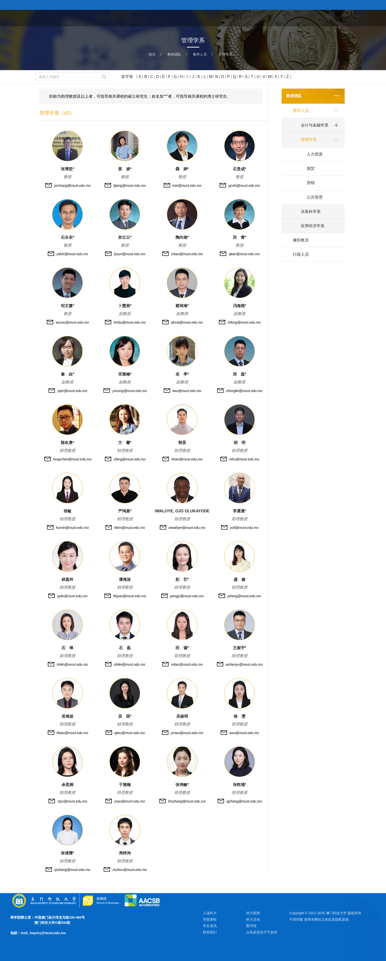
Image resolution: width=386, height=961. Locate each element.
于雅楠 (125, 785)
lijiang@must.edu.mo (129, 186)
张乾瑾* (239, 785)
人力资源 (314, 154)
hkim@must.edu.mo (129, 528)
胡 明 (239, 443)
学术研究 (315, 17)
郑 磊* (239, 374)
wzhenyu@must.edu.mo (244, 664)
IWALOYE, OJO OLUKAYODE (182, 511)
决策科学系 (311, 211)
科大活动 (253, 919)
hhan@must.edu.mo (186, 459)
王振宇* (239, 648)
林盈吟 (67, 579)
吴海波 (67, 716)
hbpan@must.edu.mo (129, 596)
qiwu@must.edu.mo (129, 733)
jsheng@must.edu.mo (244, 596)
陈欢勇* (67, 443)
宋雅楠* (124, 374)
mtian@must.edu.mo (187, 664)
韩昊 (182, 443)
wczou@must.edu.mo (72, 322)
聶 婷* (182, 169)
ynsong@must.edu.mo (129, 391)
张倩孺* (67, 853)
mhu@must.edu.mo (244, 459)
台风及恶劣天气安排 (261, 932)
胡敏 (67, 511)
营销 (311, 183)
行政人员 (301, 254)
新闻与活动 (342, 17)
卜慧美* (124, 306)
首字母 (127, 77)
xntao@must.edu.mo (187, 254)
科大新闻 (253, 913)
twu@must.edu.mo (187, 391)
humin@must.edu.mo (72, 528)
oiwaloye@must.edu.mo (187, 528)
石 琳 (67, 648)
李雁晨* (239, 511)
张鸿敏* (182, 785)
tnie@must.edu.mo (187, 186)
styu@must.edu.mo (72, 801)
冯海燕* (239, 306)
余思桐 (67, 785)
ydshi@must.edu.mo (72, 254)
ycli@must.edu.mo (244, 528)
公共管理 (314, 197)
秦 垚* (67, 374)
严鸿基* (124, 511)
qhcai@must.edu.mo (187, 322)
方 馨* (124, 443)
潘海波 (125, 579)
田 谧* (182, 648)
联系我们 (210, 932)
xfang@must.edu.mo (129, 459)
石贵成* (239, 169)
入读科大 (210, 913)
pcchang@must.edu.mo (72, 186)
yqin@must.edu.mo (72, 391)
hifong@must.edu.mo (244, 322)
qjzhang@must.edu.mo (244, 801)
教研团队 (290, 17)
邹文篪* (67, 306)
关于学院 (240, 17)
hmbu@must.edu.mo (130, 322)
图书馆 (251, 926)
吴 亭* (182, 374)
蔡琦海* (182, 306)
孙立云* (124, 237)
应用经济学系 (312, 226)
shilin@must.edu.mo (72, 664)
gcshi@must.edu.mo (244, 186)
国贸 (311, 168)
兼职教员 (301, 240)
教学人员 (200, 54)
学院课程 (265, 17)
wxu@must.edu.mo (244, 733)
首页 (219, 17)
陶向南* (182, 237)
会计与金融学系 (314, 125)
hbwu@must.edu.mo (72, 733)
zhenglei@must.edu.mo (244, 391)
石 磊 (125, 648)
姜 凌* (124, 169)
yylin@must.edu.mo (72, 596)
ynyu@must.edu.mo (129, 801)
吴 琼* (124, 716)
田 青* (239, 237)
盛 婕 (239, 579)
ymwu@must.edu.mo (187, 733)
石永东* (67, 237)
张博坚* (67, 169)
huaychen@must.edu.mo (72, 459)
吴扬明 (182, 716)
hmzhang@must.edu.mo (187, 801)
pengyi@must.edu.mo (187, 596)
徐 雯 (239, 716)
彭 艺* (182, 579)
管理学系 (225, 54)
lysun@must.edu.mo (129, 254)
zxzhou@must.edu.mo (130, 870)
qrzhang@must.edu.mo (72, 870)
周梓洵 (125, 853)
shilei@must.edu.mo (129, 664)
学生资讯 (210, 926)
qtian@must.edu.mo (244, 254)
